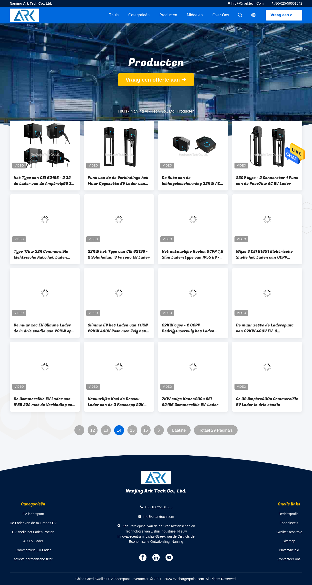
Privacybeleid (289, 550)
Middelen (195, 15)
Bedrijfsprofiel (289, 514)
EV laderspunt (33, 514)
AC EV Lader (33, 541)
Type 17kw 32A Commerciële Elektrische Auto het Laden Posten (41, 254)
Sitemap (289, 541)
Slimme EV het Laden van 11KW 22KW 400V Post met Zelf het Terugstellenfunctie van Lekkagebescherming (118, 328)
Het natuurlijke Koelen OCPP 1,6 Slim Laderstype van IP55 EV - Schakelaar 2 (192, 254)
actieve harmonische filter (33, 559)
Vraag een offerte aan (286, 15)
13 (106, 430)
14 (119, 430)
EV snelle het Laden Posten (33, 532)
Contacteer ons (289, 559)
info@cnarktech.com (247, 3)
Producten (168, 15)
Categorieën (138, 15)
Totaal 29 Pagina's (216, 430)
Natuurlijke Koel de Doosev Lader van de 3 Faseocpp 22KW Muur (117, 402)
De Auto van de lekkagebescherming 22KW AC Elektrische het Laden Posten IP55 (191, 181)
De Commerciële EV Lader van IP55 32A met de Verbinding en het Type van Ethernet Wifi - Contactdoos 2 (43, 402)
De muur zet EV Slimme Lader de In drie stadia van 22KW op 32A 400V (42, 328)
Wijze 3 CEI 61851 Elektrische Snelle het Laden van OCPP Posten (264, 254)
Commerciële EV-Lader (33, 550)
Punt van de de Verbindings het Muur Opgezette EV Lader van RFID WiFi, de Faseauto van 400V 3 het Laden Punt (118, 181)
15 (132, 430)
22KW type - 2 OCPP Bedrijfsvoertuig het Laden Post (188, 328)
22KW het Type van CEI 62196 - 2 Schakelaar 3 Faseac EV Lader (119, 254)
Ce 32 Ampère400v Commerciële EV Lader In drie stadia (267, 402)
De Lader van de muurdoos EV (33, 523)
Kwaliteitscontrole (289, 532)
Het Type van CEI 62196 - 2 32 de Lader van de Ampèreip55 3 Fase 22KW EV (42, 181)
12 (92, 430)
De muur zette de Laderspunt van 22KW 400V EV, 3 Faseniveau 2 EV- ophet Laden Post (265, 328)
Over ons (221, 15)
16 (145, 430)
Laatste (179, 430)
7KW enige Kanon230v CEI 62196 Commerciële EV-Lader (190, 402)
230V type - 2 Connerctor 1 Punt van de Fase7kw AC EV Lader (267, 181)
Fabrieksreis (289, 523)
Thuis (113, 15)
